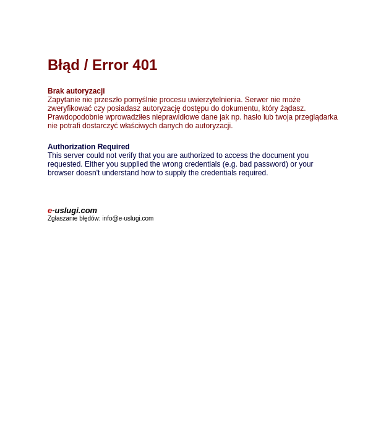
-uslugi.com (72, 210)
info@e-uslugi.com (127, 218)
